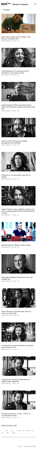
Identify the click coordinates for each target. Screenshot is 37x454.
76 (32, 430)
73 (23, 430)
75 (29, 430)
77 (2, 433)
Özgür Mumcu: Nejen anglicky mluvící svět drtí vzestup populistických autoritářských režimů (18, 211)
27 (7, 430)
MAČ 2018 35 (6, 75)
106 (13, 433)
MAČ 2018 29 (6, 281)
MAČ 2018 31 (6, 215)
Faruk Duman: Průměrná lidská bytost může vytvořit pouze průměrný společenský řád (18, 107)
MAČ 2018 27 (6, 349)
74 (26, 430)
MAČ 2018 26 (6, 383)
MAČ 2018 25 (6, 417)
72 (20, 430)
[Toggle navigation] (35, 4)
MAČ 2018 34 (6, 111)
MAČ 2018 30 (6, 247)
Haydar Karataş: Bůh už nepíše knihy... (16, 245)
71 (17, 430)
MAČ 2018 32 (6, 179)
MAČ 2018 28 (6, 315)
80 (8, 433)
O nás (19, 446)
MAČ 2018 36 (6, 41)
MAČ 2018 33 (6, 145)
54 (12, 430)
